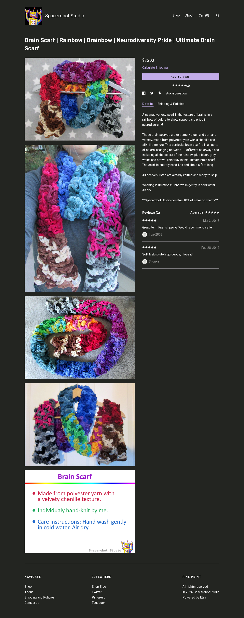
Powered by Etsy (194, 597)
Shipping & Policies (170, 104)
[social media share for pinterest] (160, 93)
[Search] (217, 16)
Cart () (204, 15)
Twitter (97, 592)
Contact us (32, 603)
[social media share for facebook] (144, 93)
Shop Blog (99, 586)
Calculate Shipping (155, 67)
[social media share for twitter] (152, 93)
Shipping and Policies (40, 597)
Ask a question (176, 93)
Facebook (98, 603)
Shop (176, 15)
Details (148, 104)
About (189, 15)
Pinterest (98, 597)
